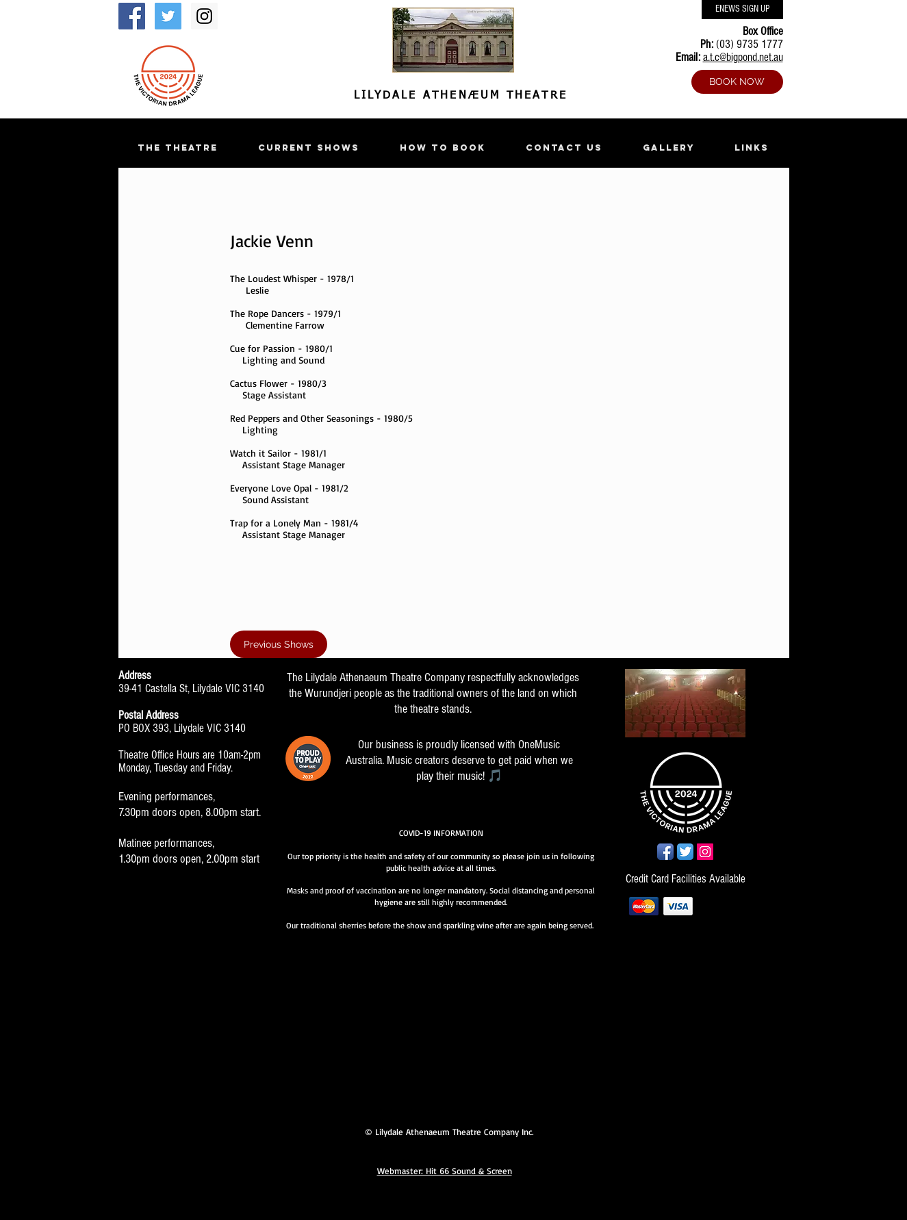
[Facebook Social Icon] (131, 16)
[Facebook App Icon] (665, 851)
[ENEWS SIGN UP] (742, 9)
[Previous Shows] (278, 644)
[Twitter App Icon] (685, 851)
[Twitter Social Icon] (168, 16)
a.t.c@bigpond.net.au (743, 57)
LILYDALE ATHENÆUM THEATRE (457, 95)
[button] (178, 148)
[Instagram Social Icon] (204, 16)
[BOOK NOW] (737, 82)
